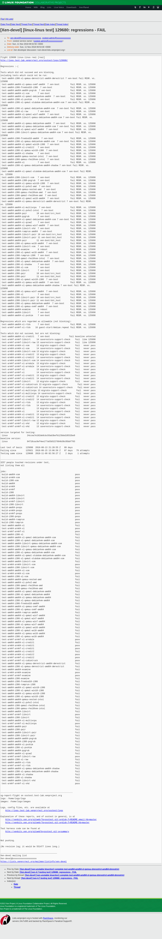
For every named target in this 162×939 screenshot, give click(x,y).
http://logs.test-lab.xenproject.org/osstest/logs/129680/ (34, 60)
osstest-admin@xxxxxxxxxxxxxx (56, 38)
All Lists (9, 19)
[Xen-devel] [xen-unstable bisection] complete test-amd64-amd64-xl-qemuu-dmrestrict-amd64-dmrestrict (69, 869)
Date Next (15, 24)
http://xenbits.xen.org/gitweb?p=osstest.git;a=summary (37, 831)
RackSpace (48, 918)
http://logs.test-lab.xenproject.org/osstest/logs (34, 810)
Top (2, 19)
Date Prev (5, 24)
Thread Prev (26, 24)
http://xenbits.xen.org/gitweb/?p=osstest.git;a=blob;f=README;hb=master (47, 822)
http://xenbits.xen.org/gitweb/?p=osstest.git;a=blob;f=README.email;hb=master (51, 819)
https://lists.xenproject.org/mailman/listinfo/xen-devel (34, 861)
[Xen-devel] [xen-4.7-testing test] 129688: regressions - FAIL (48, 872)
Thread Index (62, 24)
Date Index (50, 24)
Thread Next (38, 24)
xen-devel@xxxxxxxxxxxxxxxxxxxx (25, 38)
